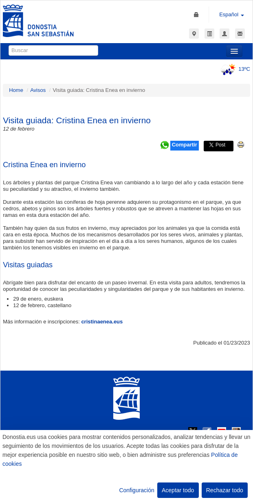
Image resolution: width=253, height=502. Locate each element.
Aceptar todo (178, 490)
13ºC (234, 69)
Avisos (38, 90)
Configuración (136, 490)
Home (16, 90)
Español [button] (231, 14)
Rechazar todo (224, 490)
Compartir (184, 145)
